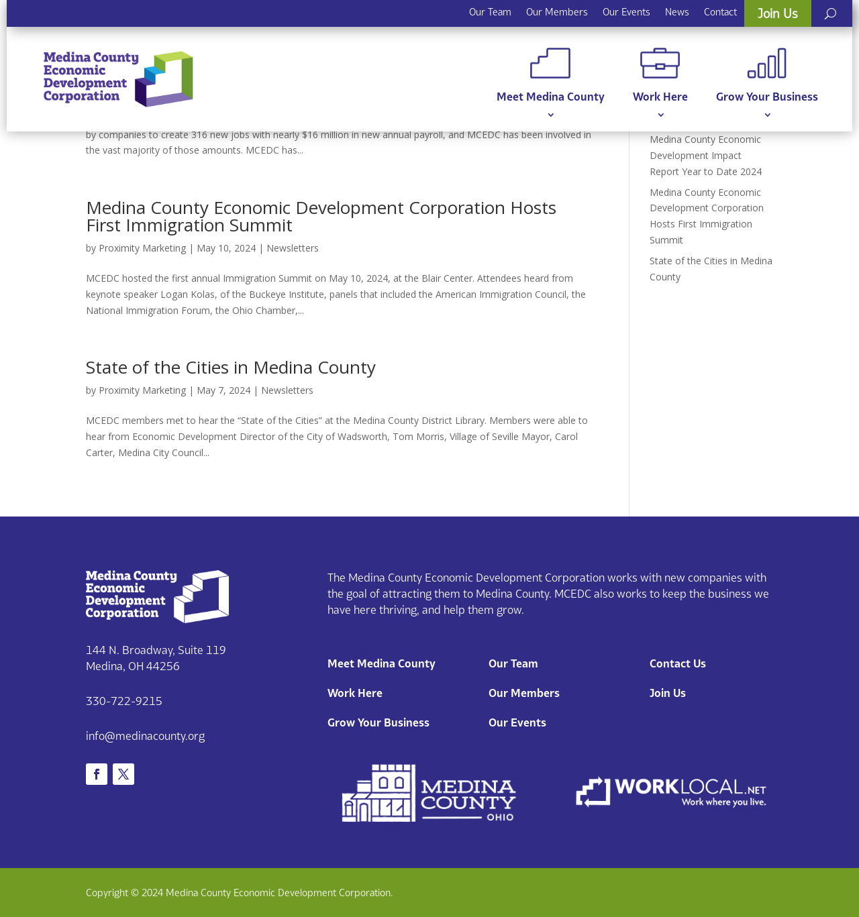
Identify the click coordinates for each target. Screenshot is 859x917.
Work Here (660, 75)
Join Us (778, 13)
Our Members (557, 11)
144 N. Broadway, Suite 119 (156, 650)
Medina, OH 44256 (133, 666)
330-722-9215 (124, 701)
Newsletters (292, 247)
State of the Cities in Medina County (231, 367)
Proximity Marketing (142, 247)
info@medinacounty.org (145, 736)
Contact (720, 11)
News (677, 11)
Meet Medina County (551, 75)
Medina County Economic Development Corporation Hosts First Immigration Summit (321, 216)
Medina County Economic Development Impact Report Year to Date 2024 (706, 155)
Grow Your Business (767, 75)
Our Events (626, 11)
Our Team (490, 11)
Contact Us (678, 663)
